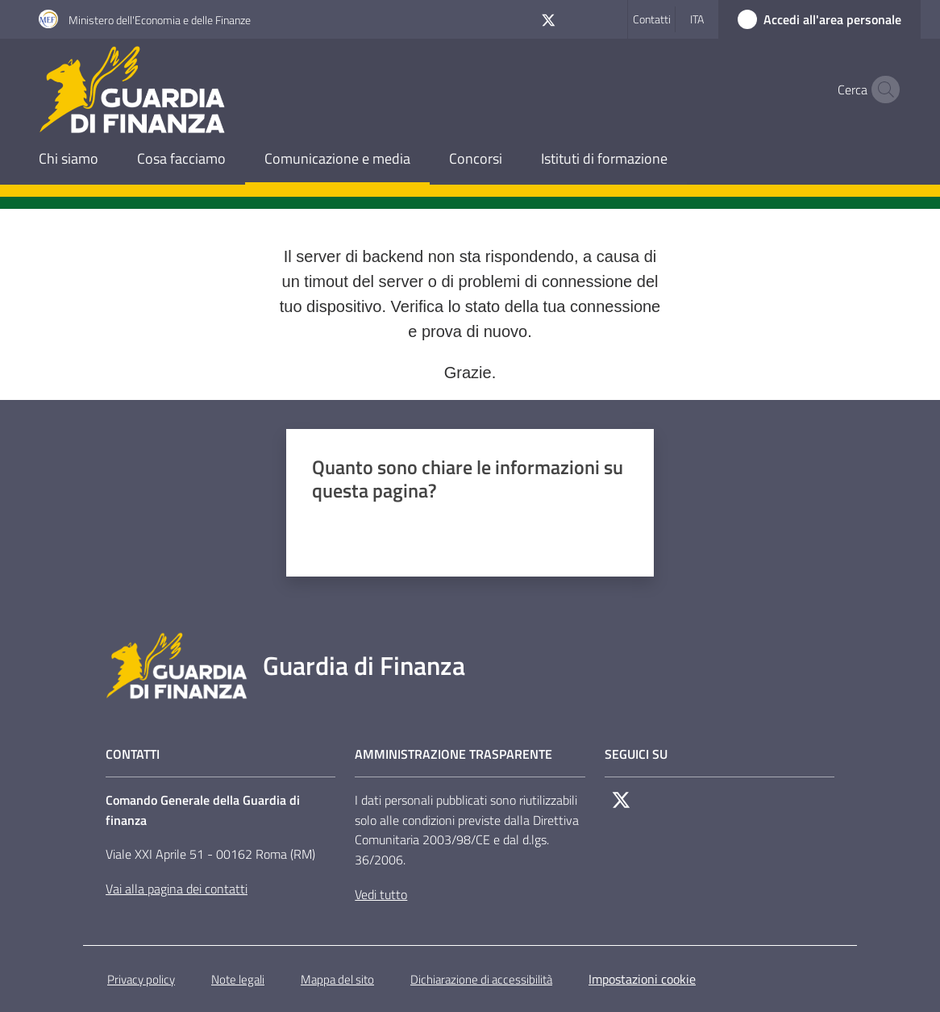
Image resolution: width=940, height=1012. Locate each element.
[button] (882, 89)
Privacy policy (141, 979)
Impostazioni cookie (642, 979)
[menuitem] (68, 160)
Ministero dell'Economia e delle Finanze (160, 19)
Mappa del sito (337, 979)
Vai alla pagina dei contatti (176, 888)
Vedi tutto (381, 894)
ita (697, 18)
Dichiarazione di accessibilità (481, 979)
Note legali (237, 979)
